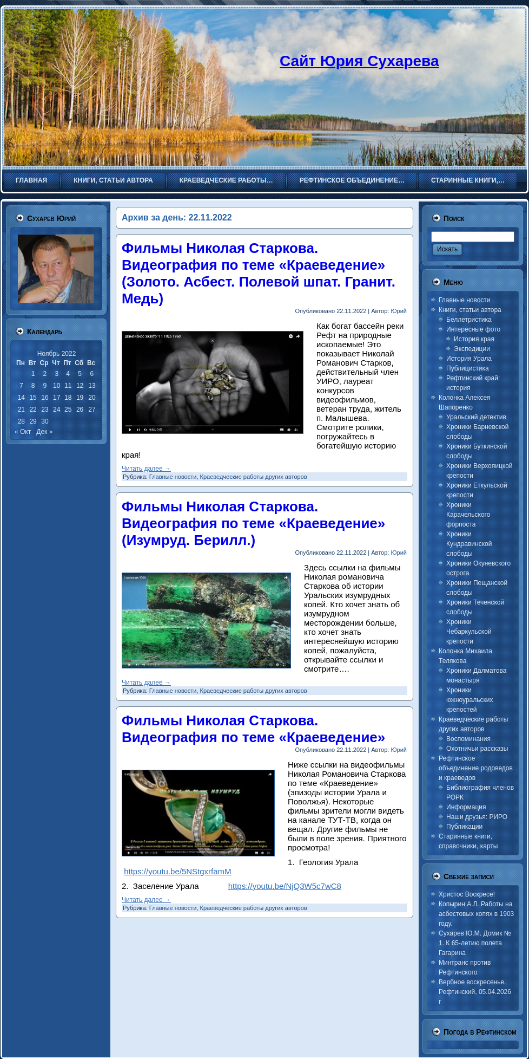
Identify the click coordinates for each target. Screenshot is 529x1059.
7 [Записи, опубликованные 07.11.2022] (21, 385)
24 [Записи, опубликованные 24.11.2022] (56, 409)
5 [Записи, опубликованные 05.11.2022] (80, 374)
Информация (466, 807)
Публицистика (467, 368)
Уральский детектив (476, 417)
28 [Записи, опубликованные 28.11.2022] (21, 421)
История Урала (469, 358)
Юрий (399, 311)
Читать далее (146, 468)
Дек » (44, 432)
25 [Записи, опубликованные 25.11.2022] (67, 409)
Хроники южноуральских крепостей (469, 699)
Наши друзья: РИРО (476, 817)
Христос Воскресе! (467, 894)
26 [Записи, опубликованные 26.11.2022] (79, 409)
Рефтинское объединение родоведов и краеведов (476, 768)
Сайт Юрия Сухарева (359, 61)
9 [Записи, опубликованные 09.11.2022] (45, 385)
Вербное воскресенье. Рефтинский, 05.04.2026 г (475, 991)
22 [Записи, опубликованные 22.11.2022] (32, 409)
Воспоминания (468, 739)
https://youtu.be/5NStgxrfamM (177, 871)
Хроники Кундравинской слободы (469, 543)
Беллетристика (469, 319)
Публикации (464, 826)
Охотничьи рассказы (477, 748)
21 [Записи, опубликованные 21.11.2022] (21, 409)
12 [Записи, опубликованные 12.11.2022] (79, 385)
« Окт (23, 432)
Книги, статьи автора (470, 310)
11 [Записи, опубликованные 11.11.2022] (67, 385)
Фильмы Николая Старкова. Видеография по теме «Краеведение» (253, 728)
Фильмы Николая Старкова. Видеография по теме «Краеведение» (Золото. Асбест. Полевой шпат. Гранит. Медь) (258, 273)
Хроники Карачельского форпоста (468, 514)
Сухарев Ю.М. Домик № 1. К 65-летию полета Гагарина (475, 943)
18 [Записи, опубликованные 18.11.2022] (67, 397)
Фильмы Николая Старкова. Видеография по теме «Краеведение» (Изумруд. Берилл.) (253, 523)
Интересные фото (473, 329)
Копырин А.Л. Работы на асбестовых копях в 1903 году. (476, 913)
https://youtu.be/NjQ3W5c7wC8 (284, 886)
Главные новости (173, 476)
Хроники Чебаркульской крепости (469, 631)
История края (474, 339)
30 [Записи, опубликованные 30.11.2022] (44, 421)
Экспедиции (472, 349)
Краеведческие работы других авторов (253, 476)
